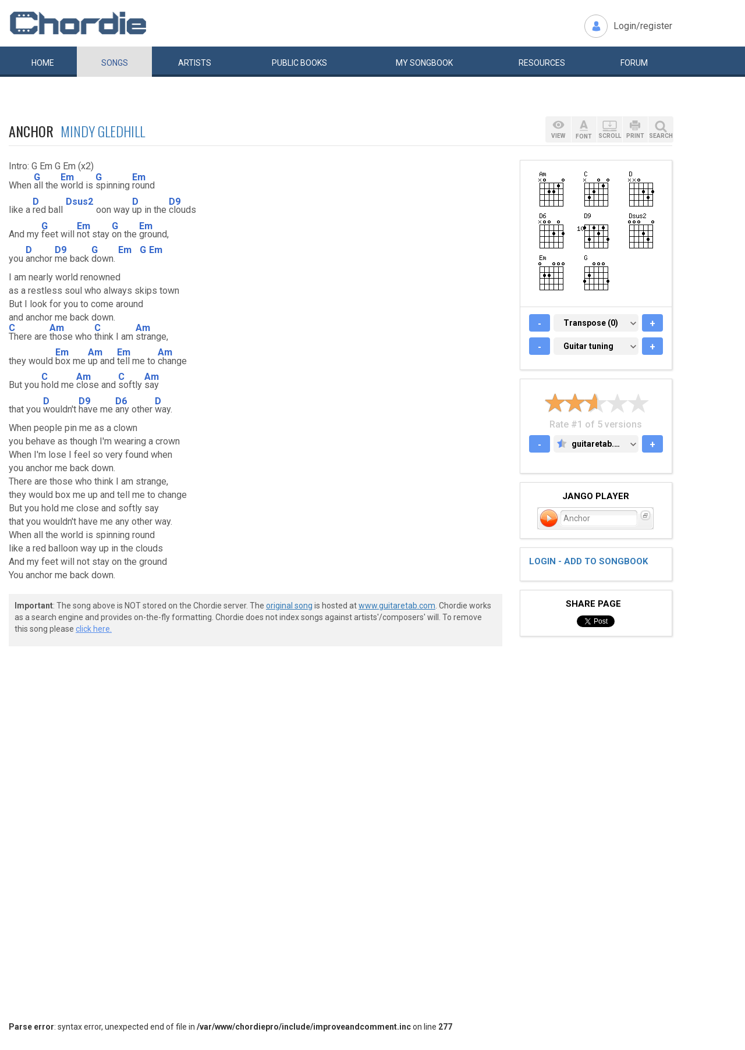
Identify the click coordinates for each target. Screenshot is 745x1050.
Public (299, 62)
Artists (194, 62)
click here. (94, 628)
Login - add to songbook (588, 561)
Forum (634, 62)
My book (424, 62)
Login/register (642, 25)
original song (289, 605)
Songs (114, 62)
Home (42, 62)
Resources (542, 62)
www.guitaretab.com (397, 605)
